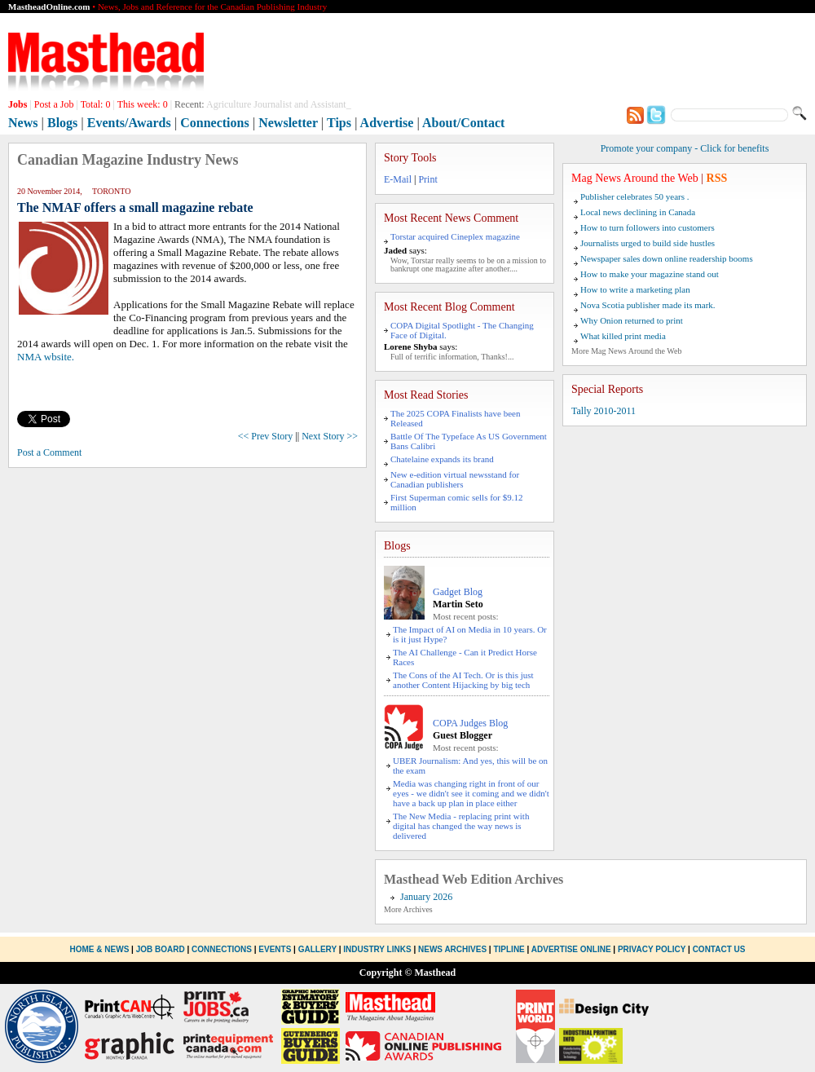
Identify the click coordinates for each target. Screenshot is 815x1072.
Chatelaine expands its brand (442, 459)
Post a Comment (49, 452)
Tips (339, 123)
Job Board (160, 949)
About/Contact (463, 123)
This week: (142, 104)
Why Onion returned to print (631, 320)
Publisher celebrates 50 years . (634, 196)
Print (427, 179)
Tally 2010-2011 (603, 411)
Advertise (387, 123)
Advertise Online (571, 949)
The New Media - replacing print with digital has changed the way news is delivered (461, 825)
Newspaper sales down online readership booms (666, 258)
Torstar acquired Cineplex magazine (455, 236)
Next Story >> (330, 436)
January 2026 (426, 896)
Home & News (101, 949)
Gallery (317, 949)
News (22, 123)
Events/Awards (129, 123)
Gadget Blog (457, 592)
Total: (96, 104)
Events (274, 949)
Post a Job (54, 104)
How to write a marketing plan (635, 289)
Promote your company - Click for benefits (685, 148)
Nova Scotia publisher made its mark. (648, 305)
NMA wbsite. (45, 357)
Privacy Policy (651, 949)
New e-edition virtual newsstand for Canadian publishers (454, 479)
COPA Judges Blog (470, 723)
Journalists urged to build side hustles (647, 243)
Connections (214, 123)
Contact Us (719, 949)
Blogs (62, 123)
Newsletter (288, 123)
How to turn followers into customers (647, 227)
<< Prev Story (265, 436)
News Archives (452, 949)
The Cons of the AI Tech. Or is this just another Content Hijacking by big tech (463, 680)
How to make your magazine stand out (649, 274)
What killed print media (623, 336)
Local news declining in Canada (637, 212)
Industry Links (377, 949)
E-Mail (398, 179)
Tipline (508, 949)
